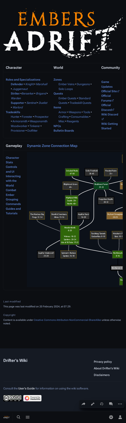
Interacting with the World (13, 181)
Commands (13, 204)
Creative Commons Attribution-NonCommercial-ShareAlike (67, 320)
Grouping (12, 199)
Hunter (15, 116)
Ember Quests (67, 98)
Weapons (75, 112)
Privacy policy (103, 361)
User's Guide (26, 388)
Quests (58, 93)
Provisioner (18, 130)
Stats (9, 162)
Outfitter (32, 130)
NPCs (57, 126)
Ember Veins (67, 84)
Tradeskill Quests (80, 102)
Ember (10, 194)
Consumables (80, 116)
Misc (62, 121)
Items (57, 107)
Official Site (109, 91)
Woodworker (19, 126)
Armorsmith (20, 121)
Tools (86, 112)
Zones (58, 79)
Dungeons (83, 84)
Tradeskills (13, 112)
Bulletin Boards (64, 130)
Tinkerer (34, 126)
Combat (11, 190)
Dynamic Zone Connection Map (52, 146)
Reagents (73, 121)
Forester (27, 116)
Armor (63, 112)
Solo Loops (66, 89)
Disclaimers (102, 375)
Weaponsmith (39, 121)
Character (12, 157)
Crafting (64, 116)
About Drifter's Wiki (106, 368)
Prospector (42, 116)
